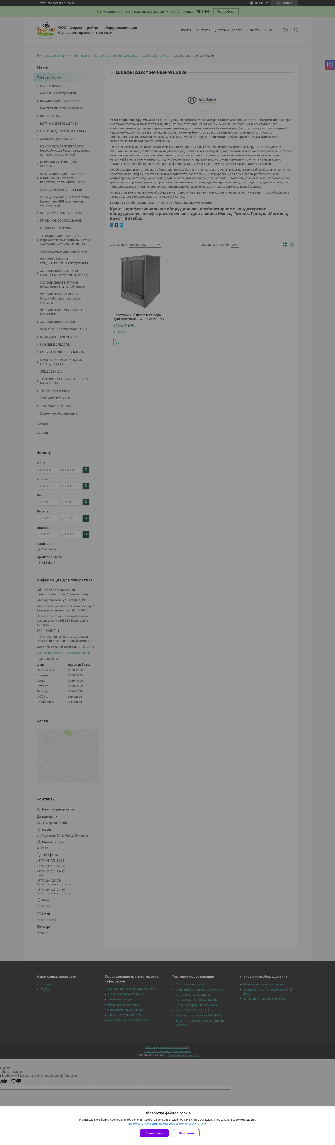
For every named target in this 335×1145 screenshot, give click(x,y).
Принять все (154, 1133)
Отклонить (186, 1133)
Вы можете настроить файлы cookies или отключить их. (166, 1123)
